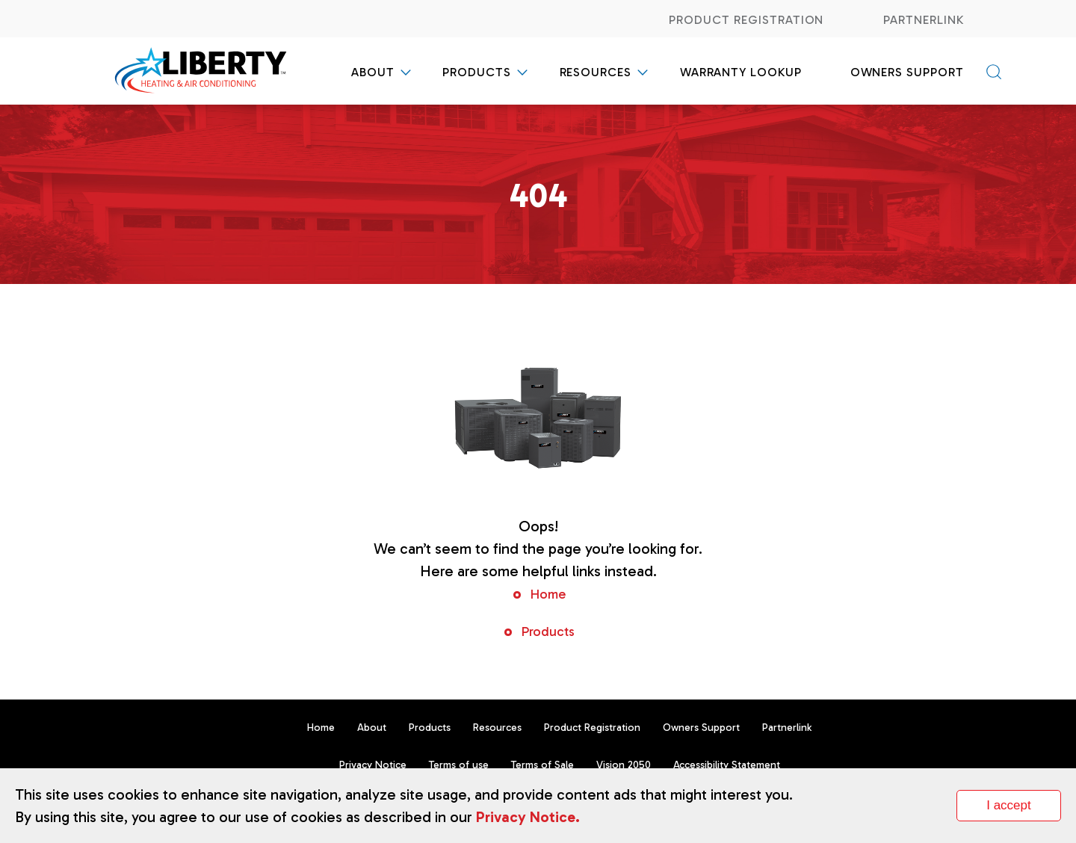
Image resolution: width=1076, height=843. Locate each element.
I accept (1008, 805)
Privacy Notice (372, 765)
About (373, 72)
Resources (596, 72)
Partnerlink (923, 20)
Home (548, 594)
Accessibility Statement (726, 765)
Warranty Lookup (741, 72)
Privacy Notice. (528, 817)
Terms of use (459, 765)
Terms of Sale (542, 765)
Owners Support (907, 72)
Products (476, 72)
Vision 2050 (623, 765)
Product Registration (746, 20)
